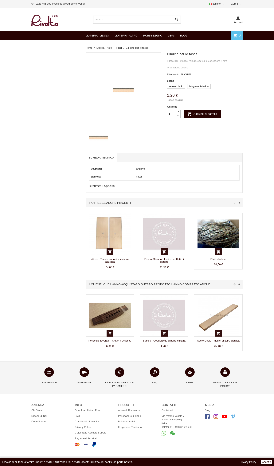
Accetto (266, 462)
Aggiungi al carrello (202, 114)
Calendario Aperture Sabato (90, 432)
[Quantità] (171, 114)
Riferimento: (173, 74)
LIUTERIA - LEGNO (97, 35)
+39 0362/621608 (181, 427)
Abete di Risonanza (129, 410)
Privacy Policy (83, 427)
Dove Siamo (38, 421)
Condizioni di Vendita (87, 421)
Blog (207, 410)
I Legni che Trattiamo (130, 427)
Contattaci (167, 410)
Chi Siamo (37, 410)
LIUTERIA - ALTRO (126, 35)
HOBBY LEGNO (152, 35)
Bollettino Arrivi (126, 421)
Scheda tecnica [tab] (101, 157)
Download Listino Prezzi (88, 410)
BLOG (183, 35)
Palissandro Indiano (129, 415)
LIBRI (171, 35)
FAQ (77, 415)
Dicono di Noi (39, 415)
